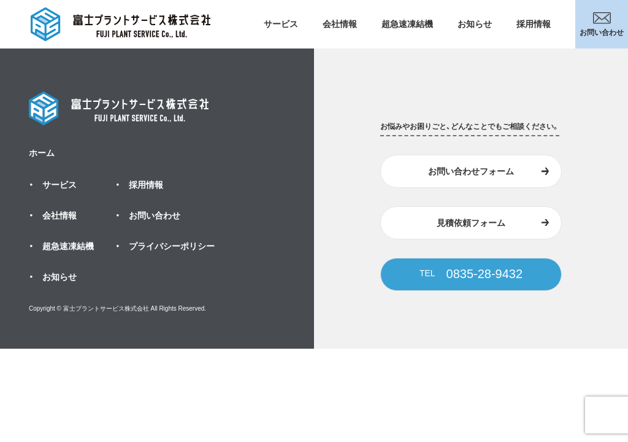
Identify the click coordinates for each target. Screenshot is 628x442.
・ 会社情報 (53, 215)
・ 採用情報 (139, 185)
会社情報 (340, 24)
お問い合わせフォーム (471, 171)
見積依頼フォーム (471, 223)
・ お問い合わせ (147, 215)
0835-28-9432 (471, 274)
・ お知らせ (53, 277)
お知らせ (475, 24)
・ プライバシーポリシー (165, 246)
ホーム (42, 153)
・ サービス (53, 185)
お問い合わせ (602, 24)
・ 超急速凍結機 (61, 246)
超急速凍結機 (407, 24)
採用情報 (533, 24)
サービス (281, 24)
